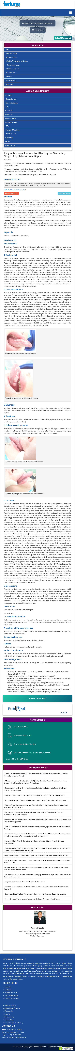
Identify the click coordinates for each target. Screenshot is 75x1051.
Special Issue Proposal (11, 1008)
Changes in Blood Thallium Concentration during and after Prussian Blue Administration (35, 894)
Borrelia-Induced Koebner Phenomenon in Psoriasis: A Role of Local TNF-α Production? (34, 795)
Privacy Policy (8, 1017)
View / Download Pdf (11, 193)
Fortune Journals (39, 1047)
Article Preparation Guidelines (17, 61)
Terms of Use (8, 1020)
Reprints (9, 84)
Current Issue (11, 73)
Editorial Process (9, 1005)
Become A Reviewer (11, 998)
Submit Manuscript (63, 38)
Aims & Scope (11, 53)
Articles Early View (13, 69)
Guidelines (7, 990)
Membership (11, 80)
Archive (9, 76)
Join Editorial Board (10, 996)
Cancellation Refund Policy (13, 1023)
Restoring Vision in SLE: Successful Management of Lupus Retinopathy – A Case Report (35, 800)
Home (8, 49)
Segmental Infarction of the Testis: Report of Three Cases (24, 882)
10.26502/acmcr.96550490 (15, 190)
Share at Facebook (64, 193)
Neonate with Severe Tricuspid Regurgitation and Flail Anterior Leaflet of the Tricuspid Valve (36, 855)
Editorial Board (11, 57)
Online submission (13, 65)
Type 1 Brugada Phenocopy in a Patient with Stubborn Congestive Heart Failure (32, 899)
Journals (7, 987)
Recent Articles (22, 759)
